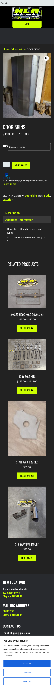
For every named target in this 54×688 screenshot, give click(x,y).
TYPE (5, 145)
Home (6, 49)
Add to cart (21, 165)
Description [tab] (12, 212)
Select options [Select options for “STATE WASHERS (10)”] (27, 475)
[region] (27, 662)
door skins (18, 49)
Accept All (27, 663)
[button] (46, 58)
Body (47, 195)
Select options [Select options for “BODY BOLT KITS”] (27, 390)
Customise (27, 672)
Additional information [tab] (19, 219)
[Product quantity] (6, 164)
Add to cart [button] (27, 558)
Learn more (9, 183)
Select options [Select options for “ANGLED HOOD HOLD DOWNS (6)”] (27, 328)
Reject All (27, 681)
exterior (8, 199)
